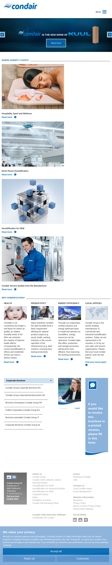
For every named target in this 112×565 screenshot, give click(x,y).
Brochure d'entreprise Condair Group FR (23, 402)
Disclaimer (78, 500)
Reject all (29, 558)
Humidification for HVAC (43, 485)
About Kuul (56, 43)
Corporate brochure (29, 381)
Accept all (56, 551)
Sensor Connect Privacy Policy (87, 506)
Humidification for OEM (43, 491)
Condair (20, 6)
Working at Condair (82, 477)
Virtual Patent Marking (83, 509)
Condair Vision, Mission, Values (47, 480)
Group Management (82, 491)
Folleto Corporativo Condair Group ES (22, 410)
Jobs (75, 480)
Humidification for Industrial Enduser (49, 488)
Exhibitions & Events (42, 500)
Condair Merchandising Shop (46, 503)
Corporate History (40, 494)
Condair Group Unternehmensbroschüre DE (25, 395)
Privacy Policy (79, 503)
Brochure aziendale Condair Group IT (22, 417)
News (35, 497)
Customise (83, 558)
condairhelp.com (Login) (43, 517)
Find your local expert (95, 362)
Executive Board (40, 483)
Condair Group (39, 477)
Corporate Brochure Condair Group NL (22, 425)
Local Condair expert (82, 488)
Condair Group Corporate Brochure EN (23, 388)
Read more (9, 117)
